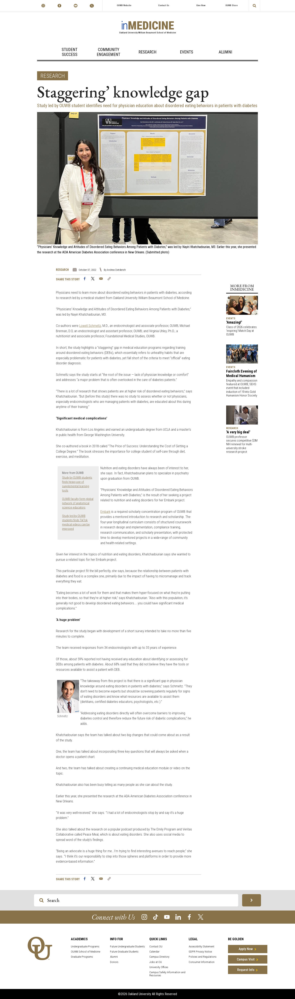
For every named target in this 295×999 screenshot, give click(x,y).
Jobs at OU (155, 962)
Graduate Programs (82, 956)
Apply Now (246, 949)
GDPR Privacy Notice (200, 951)
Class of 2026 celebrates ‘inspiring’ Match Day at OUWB (241, 330)
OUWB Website (124, 5)
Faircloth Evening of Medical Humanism (241, 373)
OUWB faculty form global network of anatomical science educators (77, 503)
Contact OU (155, 946)
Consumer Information (201, 962)
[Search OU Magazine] (41, 900)
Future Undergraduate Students (127, 946)
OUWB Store (231, 5)
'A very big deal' (238, 432)
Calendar (154, 951)
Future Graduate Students (124, 951)
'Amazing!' (234, 322)
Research (147, 52)
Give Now (200, 5)
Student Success (69, 52)
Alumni (225, 52)
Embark (105, 512)
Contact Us (163, 5)
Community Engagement (108, 52)
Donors (114, 962)
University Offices (158, 967)
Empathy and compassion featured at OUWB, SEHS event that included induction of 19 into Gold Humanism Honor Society (241, 388)
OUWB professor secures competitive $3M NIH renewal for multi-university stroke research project (242, 444)
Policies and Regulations (203, 956)
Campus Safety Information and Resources (167, 974)
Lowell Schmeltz (90, 326)
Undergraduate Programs (85, 946)
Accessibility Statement (201, 946)
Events (186, 52)
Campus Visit (246, 959)
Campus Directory (159, 956)
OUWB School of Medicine (85, 951)
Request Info (245, 970)
